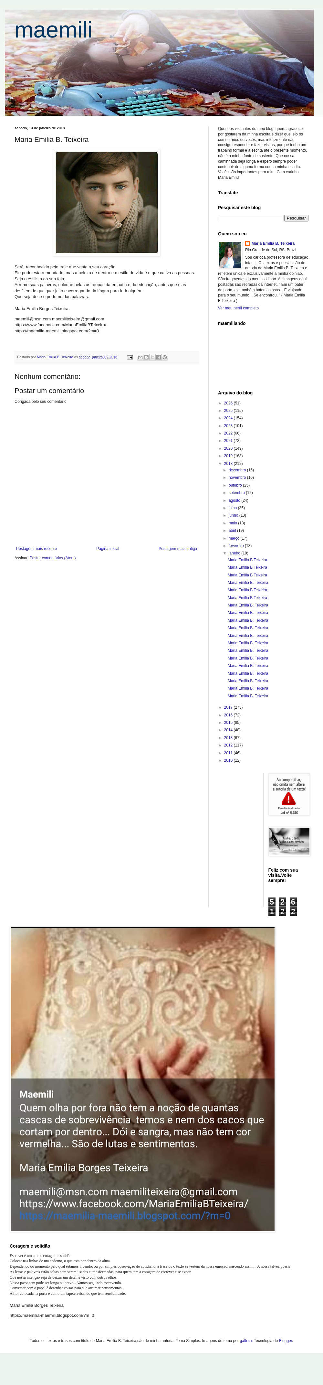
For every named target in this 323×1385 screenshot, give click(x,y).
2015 (229, 722)
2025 (229, 410)
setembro (237, 492)
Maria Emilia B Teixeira (247, 560)
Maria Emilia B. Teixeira (273, 243)
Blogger (285, 1340)
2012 (229, 745)
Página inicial (107, 548)
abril (233, 530)
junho (234, 515)
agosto (235, 500)
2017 (229, 707)
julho (233, 508)
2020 (229, 448)
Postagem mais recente (36, 548)
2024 (229, 418)
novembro (238, 477)
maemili (53, 29)
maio (233, 523)
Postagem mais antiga (178, 548)
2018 (229, 463)
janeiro (235, 553)
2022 (229, 433)
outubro (236, 485)
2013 (229, 737)
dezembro (238, 470)
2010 (229, 760)
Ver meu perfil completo (238, 308)
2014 (229, 730)
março (235, 538)
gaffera (246, 1340)
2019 (229, 456)
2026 (229, 403)
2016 (229, 715)
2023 (229, 426)
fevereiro (237, 545)
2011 (229, 753)
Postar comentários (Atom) (53, 558)
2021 (229, 440)
